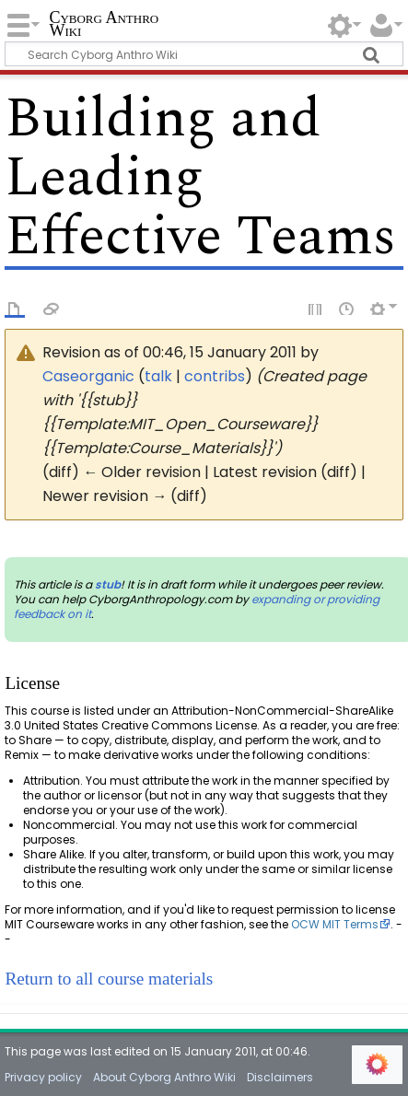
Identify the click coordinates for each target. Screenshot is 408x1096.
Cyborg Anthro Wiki (103, 25)
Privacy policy (43, 1077)
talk (158, 376)
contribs (214, 376)
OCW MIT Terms (335, 924)
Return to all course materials (109, 978)
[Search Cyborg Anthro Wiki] (204, 53)
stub (108, 584)
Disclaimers (280, 1077)
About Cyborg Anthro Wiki (164, 1077)
